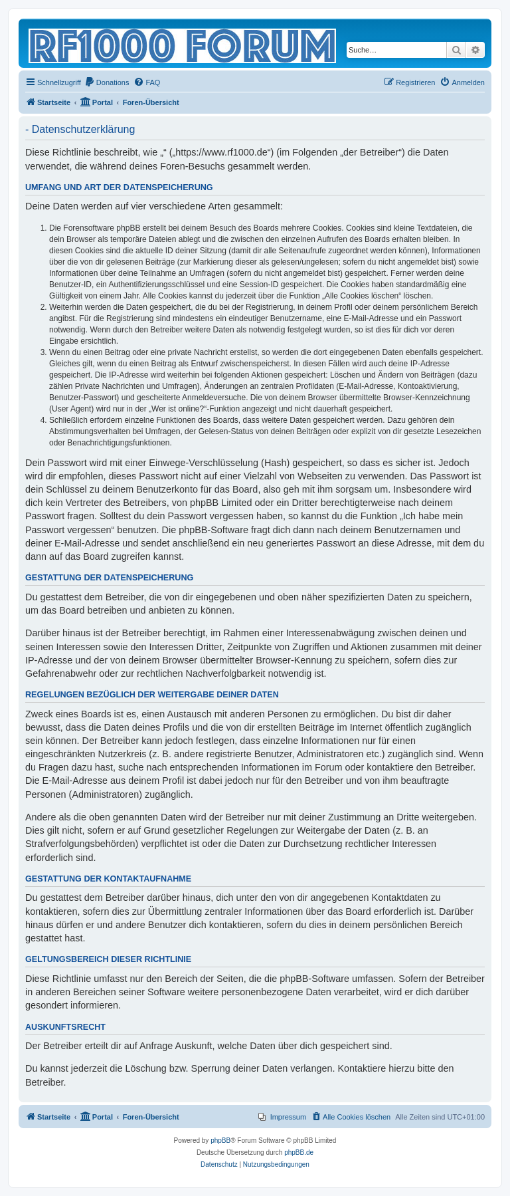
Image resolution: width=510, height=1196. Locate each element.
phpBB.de (298, 1152)
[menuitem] (106, 82)
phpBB (220, 1140)
